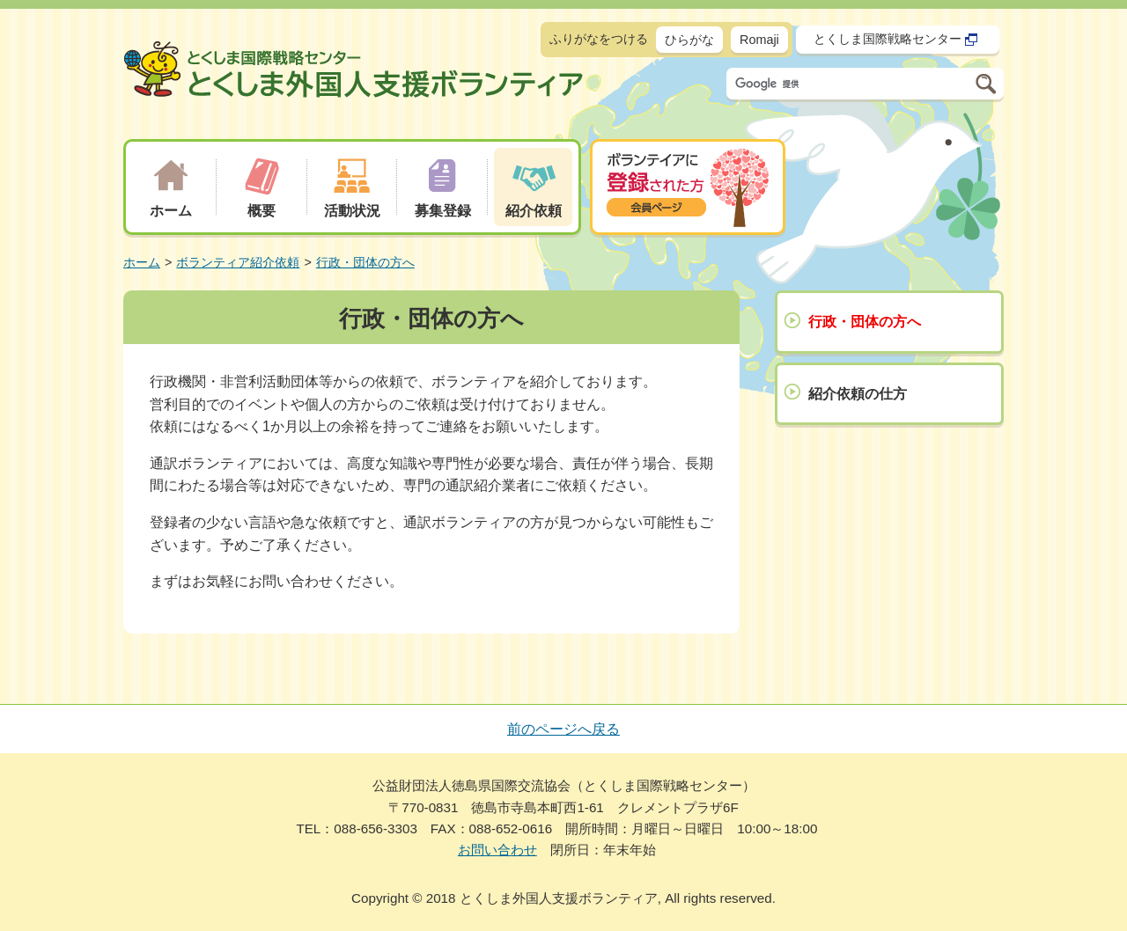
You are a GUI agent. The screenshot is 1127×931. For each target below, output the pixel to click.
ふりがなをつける (598, 39)
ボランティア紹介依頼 (237, 262)
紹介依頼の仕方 (857, 393)
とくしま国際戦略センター (896, 39)
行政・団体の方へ (365, 262)
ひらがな (689, 40)
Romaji (759, 40)
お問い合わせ (497, 849)
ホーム (141, 262)
